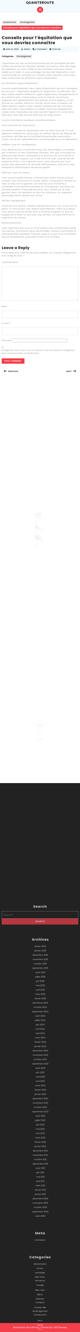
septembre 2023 (40, 1223)
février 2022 (40, 1302)
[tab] (40, 10)
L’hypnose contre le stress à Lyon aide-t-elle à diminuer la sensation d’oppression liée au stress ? (39, 729)
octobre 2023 (40, 1219)
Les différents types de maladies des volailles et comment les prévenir (40, 526)
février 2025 (40, 1158)
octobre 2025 (40, 1123)
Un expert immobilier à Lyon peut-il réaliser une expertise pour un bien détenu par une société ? (40, 731)
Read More (37, 539)
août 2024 (40, 1175)
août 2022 (40, 1275)
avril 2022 (40, 1293)
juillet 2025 (40, 1136)
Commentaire (10, 262)
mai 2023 (40, 1236)
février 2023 (40, 1249)
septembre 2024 (40, 1171)
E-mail (6, 323)
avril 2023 (40, 1241)
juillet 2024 (40, 1180)
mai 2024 (40, 1188)
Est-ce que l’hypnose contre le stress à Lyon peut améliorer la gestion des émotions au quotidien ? (40, 727)
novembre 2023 (40, 1215)
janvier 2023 (40, 1254)
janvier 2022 (40, 1306)
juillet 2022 (40, 1280)
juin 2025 (40, 1141)
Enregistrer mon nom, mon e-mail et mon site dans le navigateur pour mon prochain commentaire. (38, 352)
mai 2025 (40, 1145)
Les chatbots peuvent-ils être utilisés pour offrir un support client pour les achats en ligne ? (40, 517)
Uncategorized (27, 22)
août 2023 (40, 1228)
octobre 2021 (40, 1319)
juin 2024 (40, 1184)
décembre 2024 (40, 1162)
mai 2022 (40, 1289)
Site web (6, 340)
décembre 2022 (40, 1258)
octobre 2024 (40, 1167)
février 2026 (40, 1106)
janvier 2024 (40, 1206)
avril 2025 (40, 1149)
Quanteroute (40, 2)
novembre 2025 (40, 1119)
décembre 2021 (40, 1310)
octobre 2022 (40, 1267)
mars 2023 (40, 1245)
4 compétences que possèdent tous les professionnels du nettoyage (40, 535)
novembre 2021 (40, 1315)
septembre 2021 (40, 1323)
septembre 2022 (40, 1271)
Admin (27, 49)
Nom (5, 306)
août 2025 (40, 1132)
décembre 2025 (40, 1115)
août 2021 (40, 1328)
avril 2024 (40, 1193)
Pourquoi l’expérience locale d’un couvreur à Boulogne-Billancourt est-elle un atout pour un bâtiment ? (39, 730)
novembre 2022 (40, 1262)
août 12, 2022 (12, 49)
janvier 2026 (40, 1110)
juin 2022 (40, 1284)
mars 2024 (40, 1197)
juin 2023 (40, 1232)
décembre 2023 (40, 1210)
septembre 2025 (40, 1128)
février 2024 (40, 1202)
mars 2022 (40, 1297)
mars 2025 (40, 1154)
